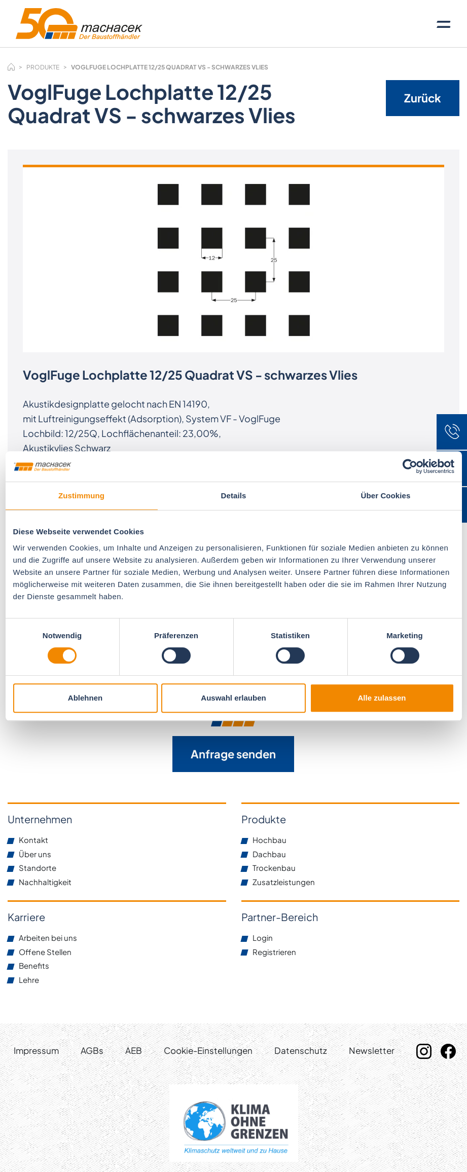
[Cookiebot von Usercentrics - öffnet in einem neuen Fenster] (410, 466)
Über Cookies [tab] (386, 495)
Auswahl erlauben (233, 697)
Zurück (422, 98)
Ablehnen (85, 697)
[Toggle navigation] (443, 23)
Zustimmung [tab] (81, 495)
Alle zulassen (381, 697)
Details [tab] (233, 495)
